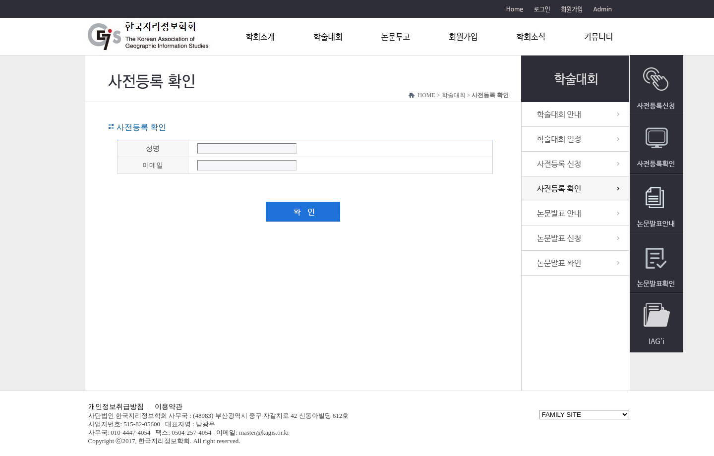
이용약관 (168, 406)
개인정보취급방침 (116, 406)
